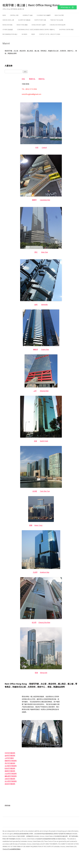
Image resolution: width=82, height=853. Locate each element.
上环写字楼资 (9, 758)
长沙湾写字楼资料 (11, 781)
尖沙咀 (34, 491)
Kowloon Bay (44, 572)
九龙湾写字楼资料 (11, 773)
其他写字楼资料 (10, 784)
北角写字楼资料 (10, 779)
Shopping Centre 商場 (66, 29)
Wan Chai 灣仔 (59, 15)
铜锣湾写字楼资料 (11, 761)
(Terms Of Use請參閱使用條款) (12, 849)
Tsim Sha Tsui (45, 491)
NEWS (33, 34)
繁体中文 (32, 79)
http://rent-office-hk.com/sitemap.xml (18, 791)
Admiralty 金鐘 (27, 15)
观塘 (30, 525)
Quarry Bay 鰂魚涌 (24, 20)
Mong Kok (43, 673)
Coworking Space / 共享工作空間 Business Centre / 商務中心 (36, 29)
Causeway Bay (45, 200)
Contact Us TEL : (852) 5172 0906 (49, 34)
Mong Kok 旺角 (7, 25)
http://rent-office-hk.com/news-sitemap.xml (20, 796)
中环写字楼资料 (10, 753)
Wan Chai (44, 252)
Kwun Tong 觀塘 (22, 25)
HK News (24, 34)
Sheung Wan (44, 391)
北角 (35, 441)
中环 (36, 147)
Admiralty (44, 304)
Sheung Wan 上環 (8, 20)
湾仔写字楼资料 (10, 763)
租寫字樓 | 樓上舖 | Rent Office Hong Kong (31, 5)
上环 (35, 391)
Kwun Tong (38, 525)
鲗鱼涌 (35, 349)
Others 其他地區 (8, 29)
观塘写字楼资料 (10, 771)
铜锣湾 (34, 200)
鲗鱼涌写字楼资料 (11, 776)
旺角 (36, 673)
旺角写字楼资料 (10, 768)
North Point (44, 441)
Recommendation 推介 (10, 34)
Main (4, 15)
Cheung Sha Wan (44, 622)
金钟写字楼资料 (10, 755)
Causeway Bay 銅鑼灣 (43, 15)
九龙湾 (35, 572)
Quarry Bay (45, 349)
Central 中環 (14, 15)
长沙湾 (34, 622)
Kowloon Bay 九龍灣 (38, 25)
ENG (23, 79)
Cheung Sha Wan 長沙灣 (57, 25)
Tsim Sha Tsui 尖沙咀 (56, 20)
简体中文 (42, 79)
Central (44, 147)
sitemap (7, 805)
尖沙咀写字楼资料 (11, 766)
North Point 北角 (40, 20)
